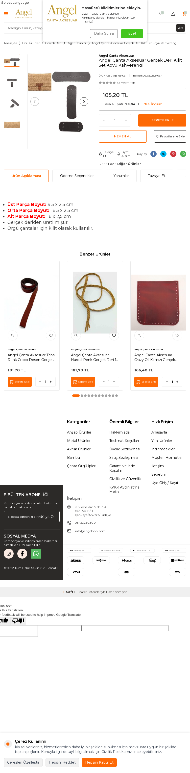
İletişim (157, 466)
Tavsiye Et (106, 154)
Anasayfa (10, 43)
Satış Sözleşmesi (123, 457)
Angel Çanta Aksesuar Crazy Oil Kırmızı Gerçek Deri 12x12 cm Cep (154, 357)
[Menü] (6, 13)
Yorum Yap (128, 82)
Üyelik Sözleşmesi (124, 449)
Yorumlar (121, 176)
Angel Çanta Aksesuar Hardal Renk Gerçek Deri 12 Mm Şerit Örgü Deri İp (94, 357)
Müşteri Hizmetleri (167, 457)
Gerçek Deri (53, 43)
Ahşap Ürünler (79, 432)
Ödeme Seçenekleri (77, 176)
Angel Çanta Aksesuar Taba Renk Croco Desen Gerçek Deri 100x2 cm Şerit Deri (31, 357)
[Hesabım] (173, 14)
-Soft (68, 592)
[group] (59, 101)
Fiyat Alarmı (124, 154)
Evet (132, 33)
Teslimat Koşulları (124, 440)
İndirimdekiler (163, 449)
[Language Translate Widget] (24, 2)
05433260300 (85, 522)
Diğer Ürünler (76, 43)
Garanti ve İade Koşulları (122, 468)
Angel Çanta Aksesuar (116, 55)
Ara (180, 28)
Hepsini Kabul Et (99, 762)
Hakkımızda (119, 432)
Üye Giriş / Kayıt (164, 483)
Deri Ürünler (31, 43)
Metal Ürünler (79, 440)
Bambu (73, 457)
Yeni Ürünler (161, 440)
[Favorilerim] (161, 14)
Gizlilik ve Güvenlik (125, 479)
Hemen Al (122, 136)
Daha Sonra (103, 33)
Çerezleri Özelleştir (23, 762)
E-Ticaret (80, 592)
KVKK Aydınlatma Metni (124, 489)
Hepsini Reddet (62, 762)
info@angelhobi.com (90, 531)
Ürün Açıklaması (26, 176)
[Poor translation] (18, 621)
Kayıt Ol (47, 516)
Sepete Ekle (162, 120)
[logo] (23, 14)
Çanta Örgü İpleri (81, 466)
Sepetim (158, 474)
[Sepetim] (184, 14)
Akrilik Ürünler (79, 449)
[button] (35, 101)
